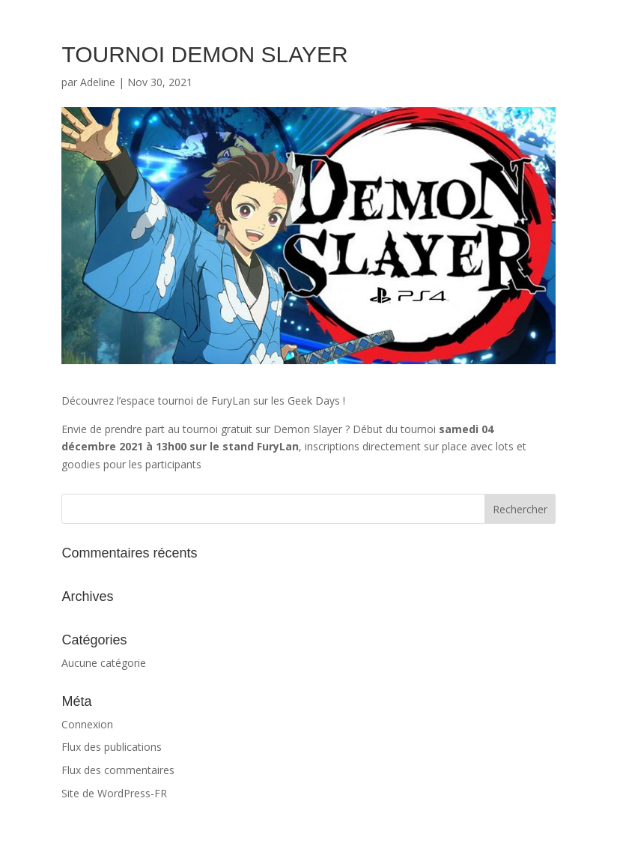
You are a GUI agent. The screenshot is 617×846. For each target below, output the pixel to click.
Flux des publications (111, 747)
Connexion (87, 724)
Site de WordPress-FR (114, 793)
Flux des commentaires (117, 770)
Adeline (97, 82)
